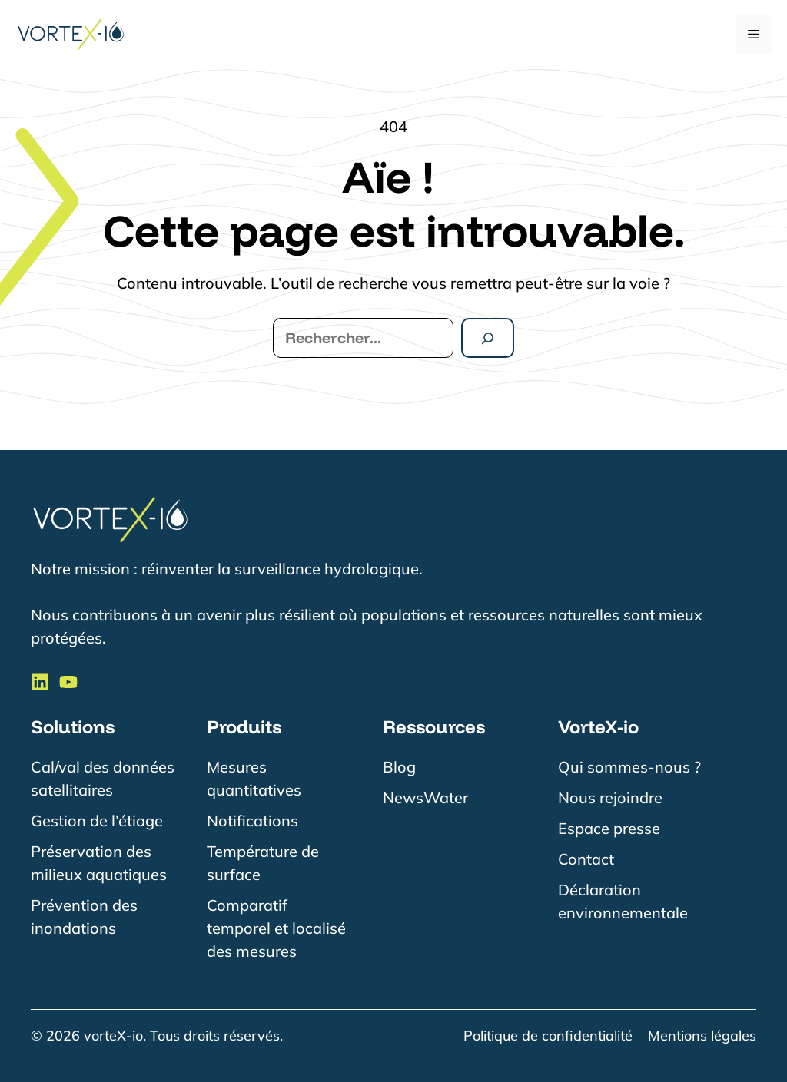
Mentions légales (702, 1035)
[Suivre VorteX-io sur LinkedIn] (40, 682)
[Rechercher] (487, 338)
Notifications (252, 820)
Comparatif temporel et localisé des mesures (276, 928)
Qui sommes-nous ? (629, 766)
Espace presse (609, 828)
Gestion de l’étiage (97, 820)
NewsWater (425, 797)
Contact (586, 859)
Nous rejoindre (610, 797)
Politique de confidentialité (548, 1035)
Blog (399, 766)
